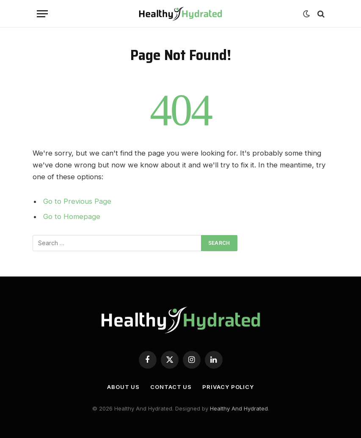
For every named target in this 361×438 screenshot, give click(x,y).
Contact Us (171, 386)
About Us (123, 386)
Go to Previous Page (77, 201)
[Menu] (42, 13)
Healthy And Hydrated (239, 408)
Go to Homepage (71, 216)
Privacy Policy (228, 386)
